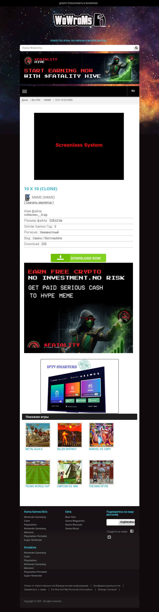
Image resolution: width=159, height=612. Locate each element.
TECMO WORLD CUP (37, 486)
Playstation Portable (35, 536)
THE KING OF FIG (98, 486)
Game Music (72, 528)
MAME (47, 99)
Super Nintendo (33, 539)
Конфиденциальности (106, 585)
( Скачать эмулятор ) (39, 202)
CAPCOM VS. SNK (67, 486)
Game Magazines (75, 520)
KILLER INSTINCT (67, 449)
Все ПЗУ (36, 99)
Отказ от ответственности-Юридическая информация (56, 585)
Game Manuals (73, 524)
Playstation (30, 524)
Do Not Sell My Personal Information (71, 589)
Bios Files (70, 516)
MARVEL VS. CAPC (100, 449)
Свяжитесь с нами (35, 589)
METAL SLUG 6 (33, 449)
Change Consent (107, 589)
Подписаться (127, 522)
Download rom (86, 258)
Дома (25, 99)
